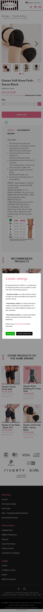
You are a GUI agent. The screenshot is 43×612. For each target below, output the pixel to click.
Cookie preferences (24, 334)
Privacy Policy (20, 324)
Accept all (10, 334)
